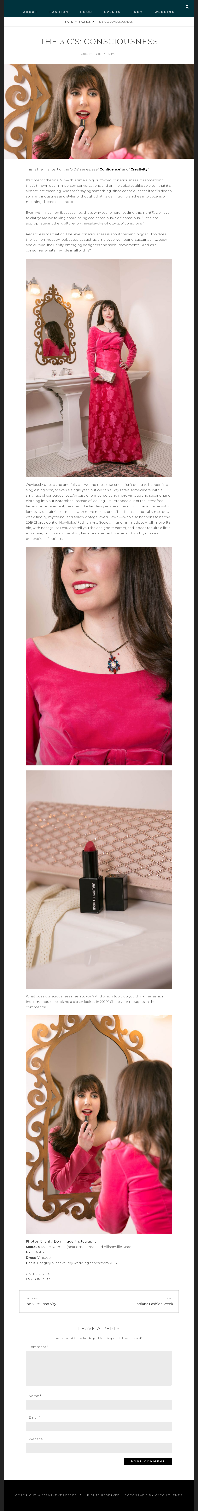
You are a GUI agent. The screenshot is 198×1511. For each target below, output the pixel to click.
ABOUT (30, 12)
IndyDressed (64, 1495)
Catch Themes (169, 1495)
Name (35, 1396)
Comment (38, 1347)
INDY (137, 12)
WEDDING (164, 12)
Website (36, 1439)
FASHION (59, 12)
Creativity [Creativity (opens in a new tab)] (139, 169)
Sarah (112, 54)
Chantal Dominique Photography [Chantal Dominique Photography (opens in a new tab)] (68, 1241)
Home (69, 21)
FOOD (86, 12)
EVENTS (112, 12)
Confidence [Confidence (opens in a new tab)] (110, 169)
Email (34, 1417)
